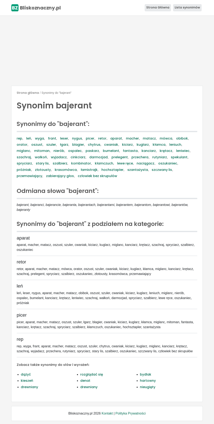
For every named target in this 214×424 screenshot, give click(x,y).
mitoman (42, 150)
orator (22, 144)
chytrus (94, 144)
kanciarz (149, 150)
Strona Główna (157, 7)
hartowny (148, 380)
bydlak (145, 374)
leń (28, 138)
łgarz (64, 144)
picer (90, 138)
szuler (51, 144)
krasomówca (66, 169)
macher (132, 138)
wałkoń (41, 157)
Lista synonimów (187, 7)
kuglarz (143, 144)
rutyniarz (159, 157)
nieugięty (147, 387)
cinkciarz (78, 157)
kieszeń (27, 380)
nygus (77, 138)
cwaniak (111, 144)
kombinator (81, 163)
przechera (139, 157)
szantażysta (137, 169)
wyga (39, 138)
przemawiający (29, 176)
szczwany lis (162, 169)
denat (85, 380)
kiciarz (127, 144)
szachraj (24, 157)
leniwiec (183, 150)
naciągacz (145, 163)
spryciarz (24, 163)
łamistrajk (89, 169)
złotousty (43, 169)
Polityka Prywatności (130, 413)
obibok (182, 138)
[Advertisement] (107, 51)
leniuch (175, 144)
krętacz (166, 150)
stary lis (42, 163)
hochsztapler (112, 169)
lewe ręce (125, 163)
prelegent (120, 157)
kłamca (159, 144)
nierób (59, 150)
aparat (116, 138)
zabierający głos (60, 176)
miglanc (23, 150)
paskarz (92, 150)
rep (19, 138)
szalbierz (60, 163)
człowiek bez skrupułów (97, 176)
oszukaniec (167, 163)
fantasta (130, 150)
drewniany (29, 387)
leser (64, 138)
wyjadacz (59, 157)
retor (102, 138)
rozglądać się (91, 374)
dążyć (26, 374)
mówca (166, 138)
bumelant (111, 150)
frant (52, 138)
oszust (36, 144)
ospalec (75, 150)
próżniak (24, 169)
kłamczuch (104, 163)
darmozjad (98, 157)
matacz (149, 138)
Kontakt (107, 413)
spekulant (179, 157)
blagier (78, 144)
